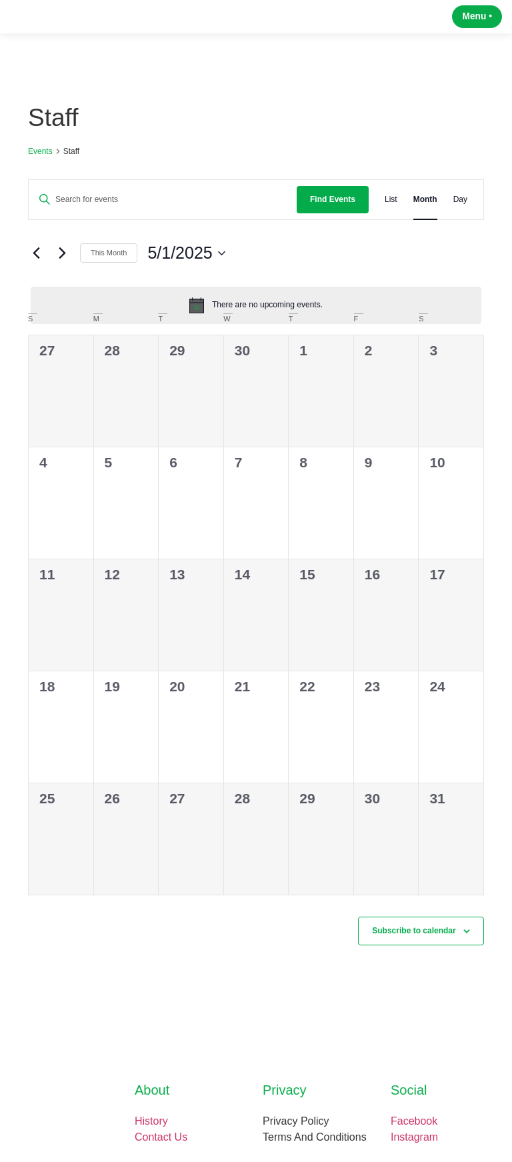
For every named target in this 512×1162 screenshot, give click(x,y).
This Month (109, 263)
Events (40, 160)
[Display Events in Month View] (425, 209)
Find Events (332, 208)
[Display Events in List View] (391, 209)
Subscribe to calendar (413, 940)
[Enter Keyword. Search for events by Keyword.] (163, 209)
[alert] (256, 314)
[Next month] (62, 263)
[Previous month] (36, 263)
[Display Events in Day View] (460, 209)
